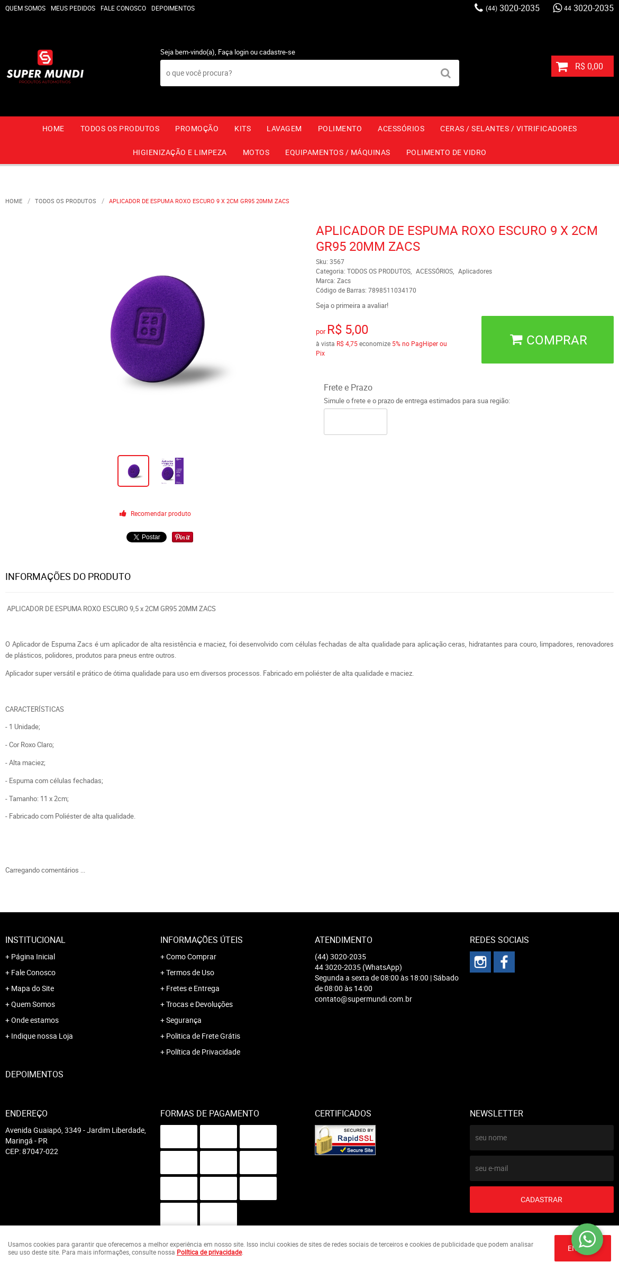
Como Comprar (191, 956)
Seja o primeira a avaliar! (352, 305)
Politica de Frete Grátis (203, 1036)
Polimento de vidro (446, 152)
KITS (242, 128)
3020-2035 (513, 8)
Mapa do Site (32, 988)
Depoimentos (173, 8)
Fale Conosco (123, 8)
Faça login (233, 52)
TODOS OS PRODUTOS (120, 128)
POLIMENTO (340, 128)
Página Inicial (33, 956)
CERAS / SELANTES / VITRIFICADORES (508, 128)
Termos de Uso (190, 972)
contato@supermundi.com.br (363, 999)
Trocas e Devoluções (199, 1004)
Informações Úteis (201, 940)
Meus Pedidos (73, 8)
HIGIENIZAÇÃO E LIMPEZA (180, 152)
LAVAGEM (284, 128)
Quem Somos (25, 8)
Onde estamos (35, 1020)
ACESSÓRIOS (401, 128)
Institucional (35, 940)
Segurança (184, 1020)
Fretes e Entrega (193, 988)
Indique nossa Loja (42, 1036)
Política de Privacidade (203, 1052)
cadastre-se (277, 52)
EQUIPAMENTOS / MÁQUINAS (337, 152)
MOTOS (256, 152)
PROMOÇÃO (197, 128)
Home (53, 128)
